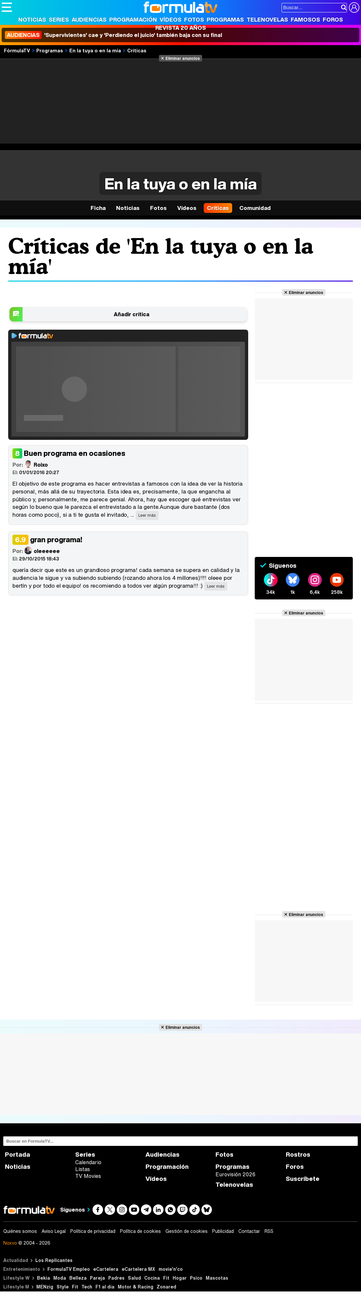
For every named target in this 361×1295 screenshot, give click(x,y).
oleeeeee (36, 550)
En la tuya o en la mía (95, 50)
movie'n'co (171, 1269)
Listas (82, 1169)
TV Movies (88, 1176)
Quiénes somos (20, 1231)
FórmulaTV (17, 50)
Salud (134, 1277)
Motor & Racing (135, 1286)
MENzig (44, 1286)
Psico (196, 1277)
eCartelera (105, 1269)
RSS (269, 1231)
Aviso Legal (54, 1231)
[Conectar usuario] (354, 7)
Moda (59, 1277)
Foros (333, 19)
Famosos (305, 19)
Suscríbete (302, 1179)
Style (63, 1286)
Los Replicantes (54, 1260)
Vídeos (170, 19)
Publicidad (223, 1231)
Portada (17, 1154)
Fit (166, 1277)
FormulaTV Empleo (68, 1269)
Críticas (136, 50)
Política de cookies (140, 1231)
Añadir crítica (131, 314)
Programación (133, 19)
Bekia (43, 1277)
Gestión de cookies (186, 1231)
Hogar (180, 1277)
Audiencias (89, 19)
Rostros (298, 1154)
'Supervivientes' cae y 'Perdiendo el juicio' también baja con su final (113, 35)
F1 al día (104, 1286)
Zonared (166, 1286)
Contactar (249, 1231)
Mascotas (217, 1277)
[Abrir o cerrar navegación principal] (7, 7)
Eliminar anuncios (182, 58)
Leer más (147, 515)
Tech (86, 1286)
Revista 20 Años (180, 28)
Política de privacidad (92, 1231)
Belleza (78, 1277)
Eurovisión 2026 (235, 1174)
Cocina (152, 1277)
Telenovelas (267, 19)
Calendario (88, 1162)
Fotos (194, 19)
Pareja (97, 1277)
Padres (116, 1277)
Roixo (30, 464)
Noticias (32, 19)
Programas (225, 19)
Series (59, 19)
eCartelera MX (138, 1269)
